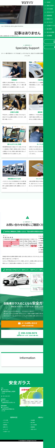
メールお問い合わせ (27, 324)
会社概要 (33, 419)
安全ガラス (24, 439)
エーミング (5, 428)
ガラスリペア (6, 421)
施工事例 (33, 421)
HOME (2, 26)
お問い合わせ (34, 428)
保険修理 (5, 424)
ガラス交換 (6, 419)
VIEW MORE (47, 359)
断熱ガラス (6, 426)
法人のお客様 (34, 424)
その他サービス (7, 431)
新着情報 (33, 426)
